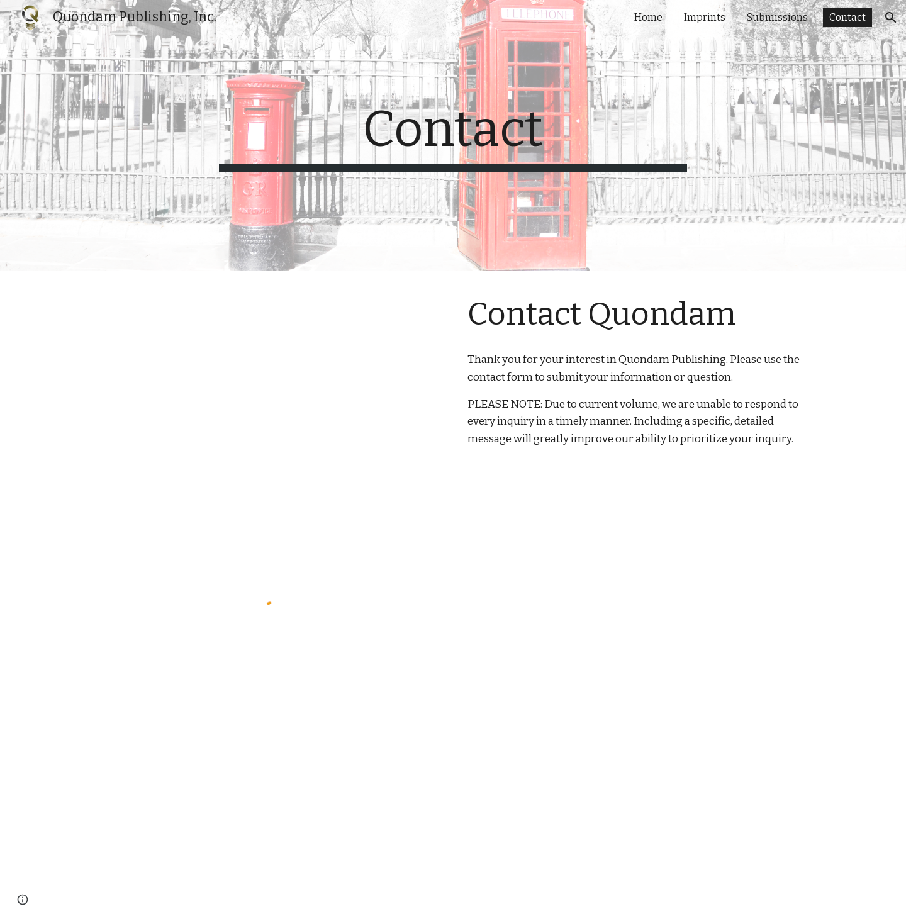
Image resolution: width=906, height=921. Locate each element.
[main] (453, 135)
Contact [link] (847, 17)
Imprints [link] (704, 17)
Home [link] (648, 17)
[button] (891, 18)
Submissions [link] (777, 17)
